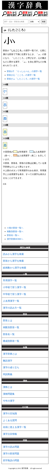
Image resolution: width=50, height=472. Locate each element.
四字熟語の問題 (11, 460)
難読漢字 (7, 360)
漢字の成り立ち (11, 367)
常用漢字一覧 (10, 280)
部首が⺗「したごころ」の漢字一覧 (23, 79)
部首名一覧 (9, 334)
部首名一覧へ (13, 235)
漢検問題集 (9, 394)
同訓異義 (7, 374)
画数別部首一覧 (11, 327)
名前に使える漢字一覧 (14, 427)
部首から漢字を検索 (13, 261)
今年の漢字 (9, 400)
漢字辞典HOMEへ (15, 239)
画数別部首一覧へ (15, 231)
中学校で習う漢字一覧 (14, 294)
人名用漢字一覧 (11, 301)
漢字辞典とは (10, 354)
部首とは (7, 320)
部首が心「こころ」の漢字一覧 (21, 75)
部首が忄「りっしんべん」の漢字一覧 (24, 71)
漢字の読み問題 (11, 447)
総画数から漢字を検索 (14, 267)
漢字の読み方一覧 (12, 307)
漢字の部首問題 (11, 453)
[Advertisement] (25, 205)
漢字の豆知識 (10, 413)
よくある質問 (10, 420)
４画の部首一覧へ (15, 228)
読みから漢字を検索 (13, 254)
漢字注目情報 (10, 434)
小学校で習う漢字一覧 (14, 287)
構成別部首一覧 (11, 341)
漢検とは (7, 387)
